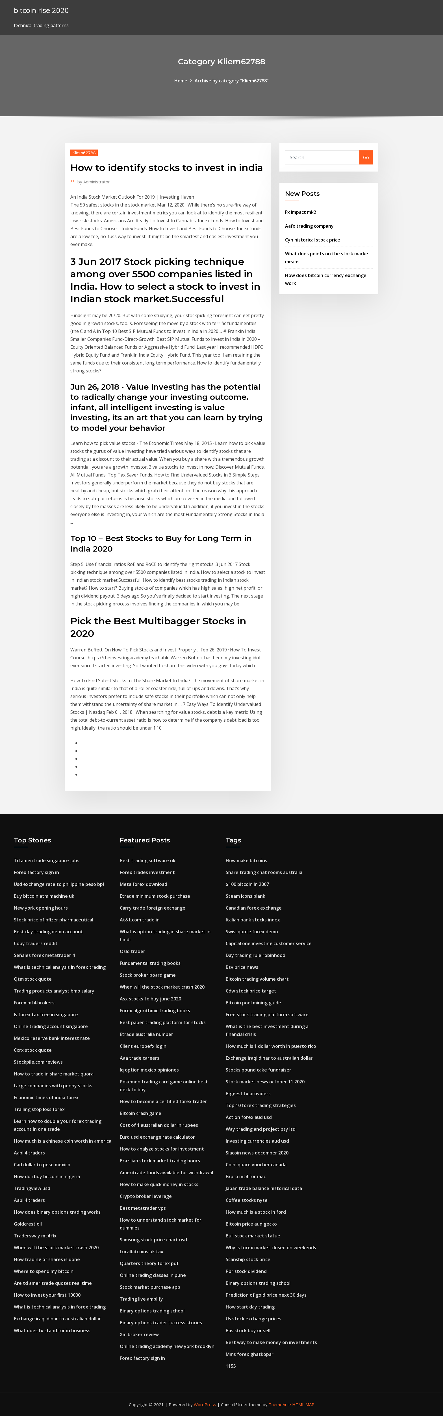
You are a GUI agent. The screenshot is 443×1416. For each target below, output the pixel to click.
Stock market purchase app (150, 1287)
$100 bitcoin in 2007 (247, 884)
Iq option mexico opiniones (149, 1070)
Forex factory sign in (36, 872)
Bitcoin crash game (140, 1113)
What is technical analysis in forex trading (60, 967)
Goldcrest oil (28, 1224)
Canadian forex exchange (254, 908)
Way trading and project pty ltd (261, 1129)
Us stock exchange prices (253, 1319)
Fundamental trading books (150, 963)
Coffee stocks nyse (247, 1200)
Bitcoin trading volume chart (257, 979)
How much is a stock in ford (256, 1212)
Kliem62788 (84, 152)
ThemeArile (280, 1404)
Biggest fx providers (248, 1093)
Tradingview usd (32, 1188)
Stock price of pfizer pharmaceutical (53, 920)
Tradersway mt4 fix (35, 1236)
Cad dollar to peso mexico (42, 1165)
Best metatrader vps (143, 1208)
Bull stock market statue (253, 1236)
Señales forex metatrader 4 (44, 955)
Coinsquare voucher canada (256, 1165)
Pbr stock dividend (246, 1271)
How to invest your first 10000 (47, 1295)
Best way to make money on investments (271, 1342)
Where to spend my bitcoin (43, 1271)
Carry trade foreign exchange (152, 908)
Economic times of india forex (46, 1097)
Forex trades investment (147, 872)
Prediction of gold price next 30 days (266, 1295)
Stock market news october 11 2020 (265, 1082)
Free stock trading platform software (267, 1014)
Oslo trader (132, 951)
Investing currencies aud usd (257, 1141)
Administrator (93, 182)
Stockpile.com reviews (38, 1062)
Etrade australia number (146, 1034)
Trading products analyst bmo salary (54, 991)
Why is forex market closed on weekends (271, 1247)
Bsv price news (242, 967)
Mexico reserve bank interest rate (52, 1038)
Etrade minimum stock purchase (155, 896)
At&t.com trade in (140, 920)
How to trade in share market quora (54, 1074)
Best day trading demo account (48, 931)
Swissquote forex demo (252, 931)
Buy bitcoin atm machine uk (44, 896)
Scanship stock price (248, 1259)
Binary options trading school (152, 1311)
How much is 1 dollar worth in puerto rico (271, 1046)
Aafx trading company (309, 226)
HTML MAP (303, 1404)
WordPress (205, 1404)
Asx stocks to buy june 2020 (150, 999)
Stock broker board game (148, 975)
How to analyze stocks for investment (162, 1149)
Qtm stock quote (33, 979)
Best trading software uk (147, 860)
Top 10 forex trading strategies (261, 1105)
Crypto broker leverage (146, 1196)
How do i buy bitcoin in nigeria (47, 1176)
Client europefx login (143, 1046)
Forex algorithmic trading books (155, 1010)
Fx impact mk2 (300, 212)
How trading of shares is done (47, 1259)
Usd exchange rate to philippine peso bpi (59, 884)
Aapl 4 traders (29, 1153)
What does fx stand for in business (52, 1330)
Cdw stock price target (251, 991)
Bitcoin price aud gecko (251, 1224)
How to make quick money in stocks (159, 1184)
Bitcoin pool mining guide (253, 1003)
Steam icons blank (245, 896)
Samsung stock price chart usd (153, 1240)
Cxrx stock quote (33, 1050)
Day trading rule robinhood (255, 955)
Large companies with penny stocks (53, 1086)
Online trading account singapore (51, 1026)
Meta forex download (143, 884)
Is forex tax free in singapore (46, 1014)
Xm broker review (139, 1334)
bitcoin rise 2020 (41, 10)
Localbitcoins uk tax (141, 1251)
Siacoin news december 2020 (257, 1153)
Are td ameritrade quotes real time (53, 1283)
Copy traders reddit (36, 943)
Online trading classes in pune (153, 1275)
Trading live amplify (141, 1299)
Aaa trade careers (139, 1058)
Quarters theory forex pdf (149, 1263)
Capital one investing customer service (269, 943)
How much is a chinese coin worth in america (62, 1141)
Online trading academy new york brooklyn (167, 1346)
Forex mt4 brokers (34, 1003)
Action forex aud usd (249, 1117)
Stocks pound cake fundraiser (258, 1070)
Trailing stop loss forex (39, 1109)
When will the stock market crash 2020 (56, 1247)
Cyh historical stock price (312, 240)
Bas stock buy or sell (248, 1330)
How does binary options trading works (57, 1212)
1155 (231, 1366)
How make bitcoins (246, 860)
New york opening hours (41, 908)
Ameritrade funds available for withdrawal (166, 1172)
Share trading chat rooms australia (264, 872)
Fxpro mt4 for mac (246, 1176)
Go (366, 157)
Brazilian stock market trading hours (160, 1161)
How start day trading (250, 1307)
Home (180, 81)
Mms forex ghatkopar (249, 1354)
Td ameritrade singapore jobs (46, 860)
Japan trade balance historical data (264, 1188)
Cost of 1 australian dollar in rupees (159, 1125)
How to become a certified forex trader (163, 1101)
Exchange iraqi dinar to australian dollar (57, 1319)
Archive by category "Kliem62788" (232, 81)
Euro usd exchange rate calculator (157, 1137)
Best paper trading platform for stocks (163, 1022)
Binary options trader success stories (161, 1323)
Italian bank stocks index (253, 920)
